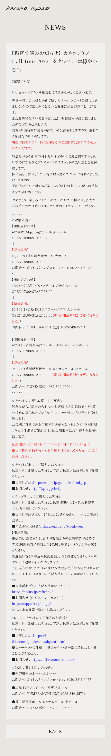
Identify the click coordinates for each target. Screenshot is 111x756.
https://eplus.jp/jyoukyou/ (61, 526)
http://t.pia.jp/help (45, 488)
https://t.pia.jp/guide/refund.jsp (59, 482)
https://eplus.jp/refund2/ (32, 591)
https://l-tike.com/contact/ (52, 659)
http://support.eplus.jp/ (31, 603)
